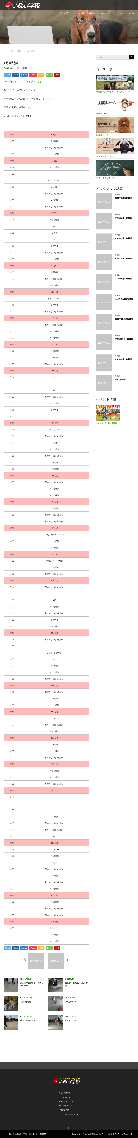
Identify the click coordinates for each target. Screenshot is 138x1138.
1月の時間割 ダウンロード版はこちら (23, 81)
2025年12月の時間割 (124, 299)
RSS (130, 1065)
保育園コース (102, 135)
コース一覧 (79, 13)
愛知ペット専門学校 (66, 1101)
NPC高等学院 (64, 1110)
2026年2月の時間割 (123, 258)
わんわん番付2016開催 (106, 423)
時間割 (92, 13)
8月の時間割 (120, 379)
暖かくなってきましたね (30, 1020)
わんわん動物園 (64, 1093)
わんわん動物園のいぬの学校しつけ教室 (98, 1134)
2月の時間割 (25, 1002)
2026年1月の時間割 (123, 279)
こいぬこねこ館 (64, 1097)
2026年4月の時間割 (123, 218)
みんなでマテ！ (71, 1002)
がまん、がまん (71, 1020)
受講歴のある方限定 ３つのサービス (113, 92)
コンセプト (49, 13)
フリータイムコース (105, 178)
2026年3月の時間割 (123, 238)
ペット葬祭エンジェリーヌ (68, 1114)
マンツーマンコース (105, 156)
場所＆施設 (64, 13)
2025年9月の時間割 (123, 359)
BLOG (131, 13)
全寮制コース (102, 113)
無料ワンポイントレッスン (111, 13)
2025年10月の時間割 (124, 339)
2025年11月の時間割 (124, 319)
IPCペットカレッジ (66, 1106)
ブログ (18, 68)
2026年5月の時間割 (123, 198)
